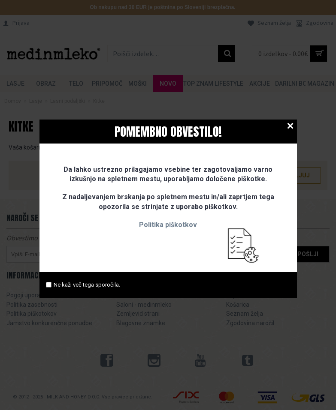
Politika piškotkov (168, 225)
